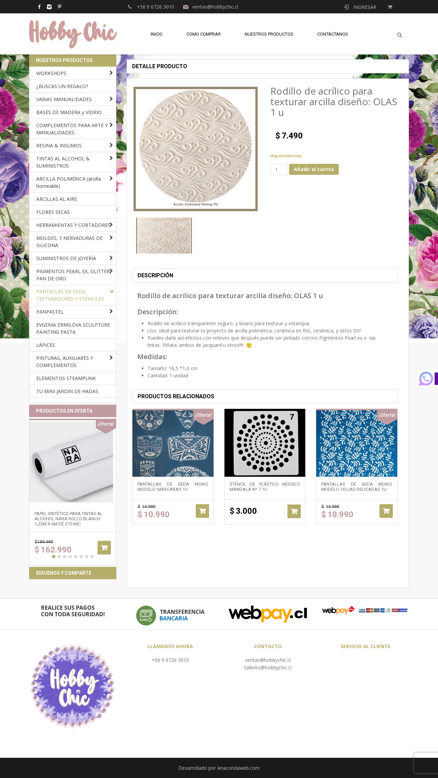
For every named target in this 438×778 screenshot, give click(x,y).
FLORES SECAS (53, 212)
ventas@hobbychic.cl (268, 660)
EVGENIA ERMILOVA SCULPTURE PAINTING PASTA (73, 328)
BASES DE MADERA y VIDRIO (69, 112)
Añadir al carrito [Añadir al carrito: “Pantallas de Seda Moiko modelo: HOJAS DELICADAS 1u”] (386, 511)
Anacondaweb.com (238, 768)
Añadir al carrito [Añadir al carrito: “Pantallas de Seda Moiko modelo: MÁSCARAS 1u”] (202, 511)
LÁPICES (45, 345)
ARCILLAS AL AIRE (56, 199)
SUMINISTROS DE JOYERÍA (66, 258)
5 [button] (75, 556)
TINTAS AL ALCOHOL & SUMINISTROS (63, 162)
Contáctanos (332, 34)
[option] (164, 236)
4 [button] (70, 556)
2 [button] (59, 556)
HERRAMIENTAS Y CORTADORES (73, 225)
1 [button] (53, 556)
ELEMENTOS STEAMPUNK (66, 378)
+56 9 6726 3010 (170, 660)
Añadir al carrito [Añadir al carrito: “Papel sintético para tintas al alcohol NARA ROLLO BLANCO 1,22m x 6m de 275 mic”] (104, 548)
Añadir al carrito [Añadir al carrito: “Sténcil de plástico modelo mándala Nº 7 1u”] (294, 511)
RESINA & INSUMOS (59, 145)
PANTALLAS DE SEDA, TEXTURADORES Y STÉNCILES (70, 295)
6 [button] (81, 556)
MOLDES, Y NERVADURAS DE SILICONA (69, 241)
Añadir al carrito (314, 169)
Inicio (157, 34)
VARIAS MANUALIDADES (64, 99)
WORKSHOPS (51, 73)
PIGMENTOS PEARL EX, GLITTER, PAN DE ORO (73, 275)
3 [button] (64, 556)
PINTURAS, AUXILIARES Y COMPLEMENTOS (64, 361)
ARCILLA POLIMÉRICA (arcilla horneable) (68, 182)
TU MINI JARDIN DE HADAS (67, 391)
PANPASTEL (50, 311)
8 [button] (92, 556)
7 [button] (86, 556)
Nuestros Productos (269, 34)
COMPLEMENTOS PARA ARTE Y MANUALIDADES (72, 129)
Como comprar (203, 34)
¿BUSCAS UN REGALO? (62, 86)
